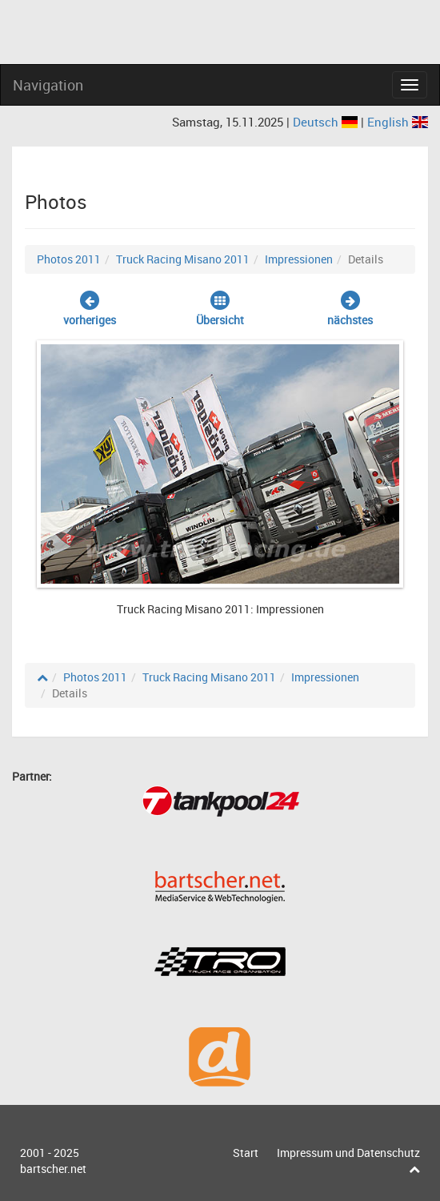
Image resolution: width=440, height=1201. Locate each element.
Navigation (48, 84)
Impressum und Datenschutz (348, 1152)
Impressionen (299, 259)
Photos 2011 (69, 259)
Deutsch (327, 122)
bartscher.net (53, 1168)
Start (245, 1152)
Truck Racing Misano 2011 (183, 259)
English (397, 122)
